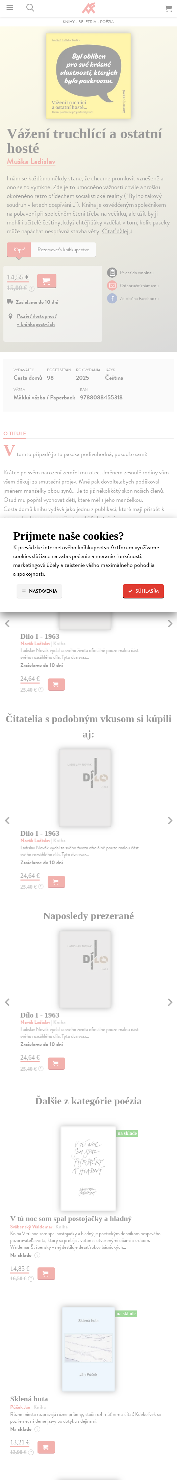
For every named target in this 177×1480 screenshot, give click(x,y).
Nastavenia (39, 591)
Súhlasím (143, 591)
